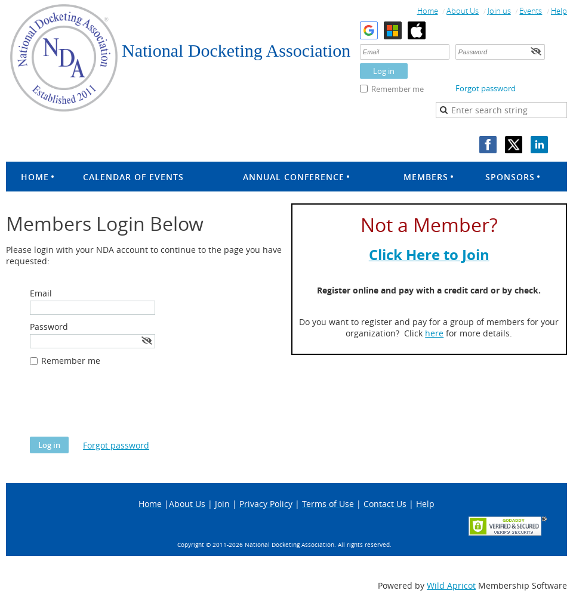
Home (427, 10)
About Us (462, 10)
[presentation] (120, 407)
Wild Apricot (451, 585)
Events (530, 10)
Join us (499, 10)
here (434, 333)
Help (559, 10)
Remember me (397, 89)
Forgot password (485, 88)
